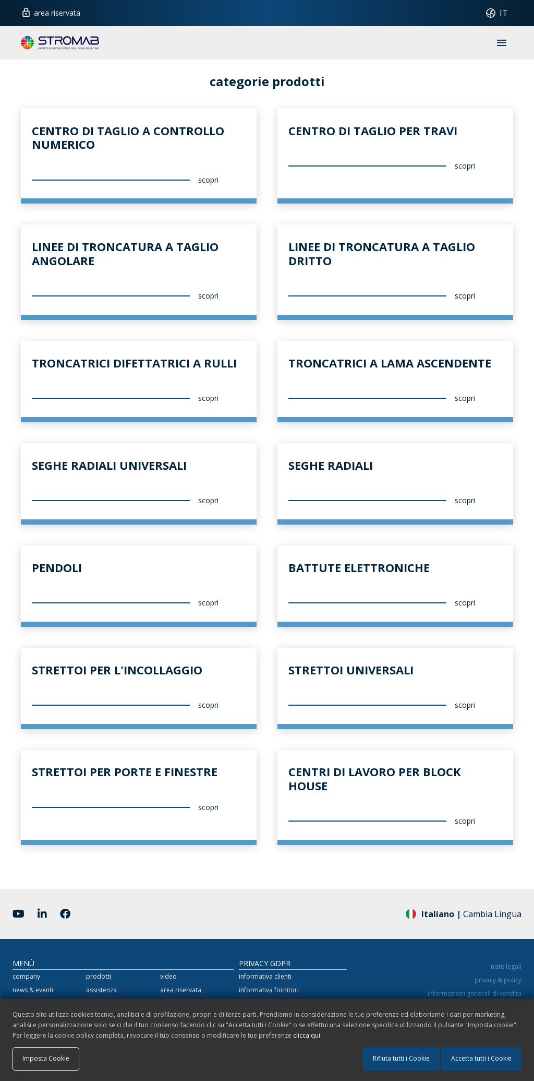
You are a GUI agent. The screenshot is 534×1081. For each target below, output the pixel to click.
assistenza (101, 989)
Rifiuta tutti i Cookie (401, 1058)
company (26, 976)
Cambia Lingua (463, 913)
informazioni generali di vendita (474, 993)
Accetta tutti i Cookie (481, 1058)
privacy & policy (498, 980)
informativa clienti (265, 976)
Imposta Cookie (45, 1058)
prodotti (98, 976)
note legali (506, 966)
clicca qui (306, 1035)
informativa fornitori (269, 989)
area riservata (50, 11)
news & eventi (33, 989)
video (168, 976)
